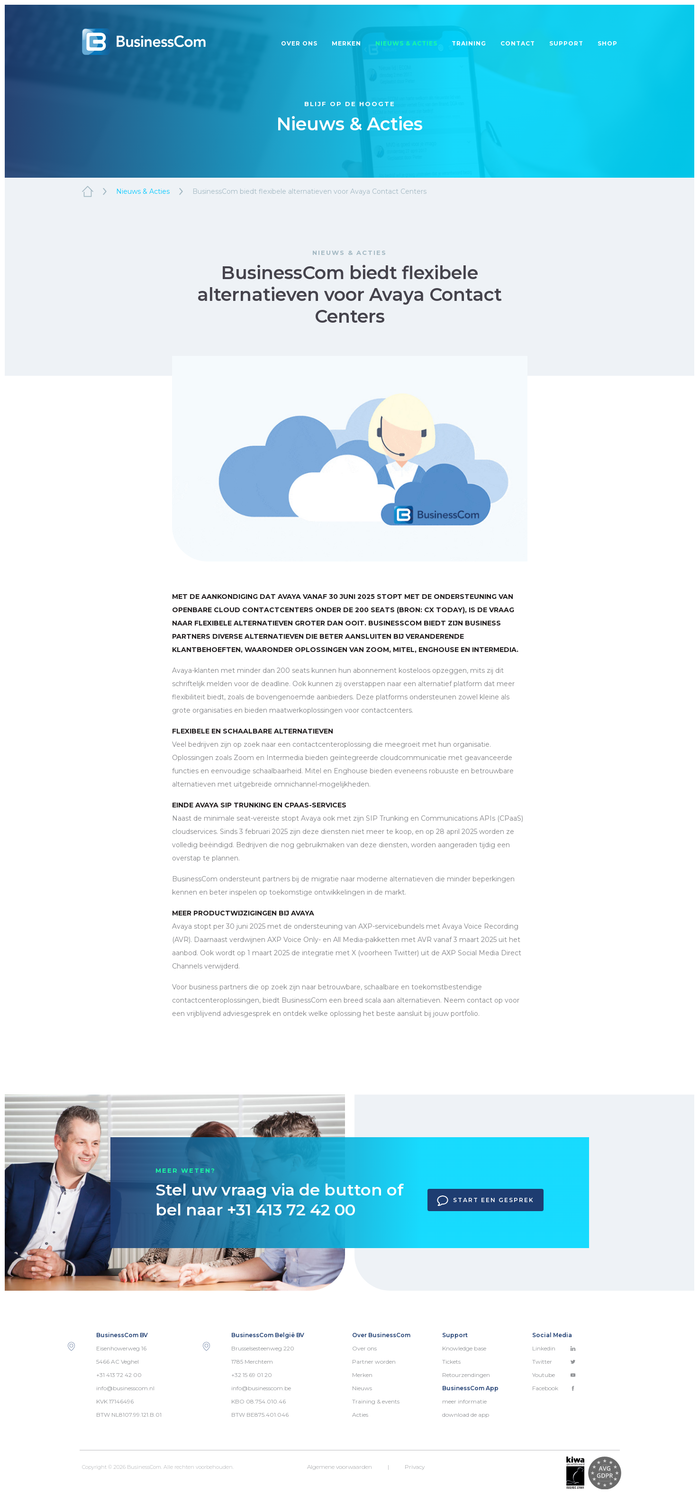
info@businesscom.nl (125, 1388)
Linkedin (554, 1348)
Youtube (554, 1374)
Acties (360, 1414)
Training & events (375, 1401)
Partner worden (374, 1361)
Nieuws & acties (406, 43)
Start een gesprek (485, 1200)
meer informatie (464, 1401)
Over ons (299, 43)
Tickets (451, 1361)
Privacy (415, 1466)
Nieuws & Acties (143, 191)
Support (566, 43)
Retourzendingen (466, 1374)
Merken (346, 43)
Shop (607, 43)
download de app (465, 1414)
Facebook (554, 1388)
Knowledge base (464, 1348)
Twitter (554, 1361)
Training (469, 43)
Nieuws (362, 1388)
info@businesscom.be (261, 1388)
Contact (517, 43)
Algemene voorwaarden (339, 1466)
